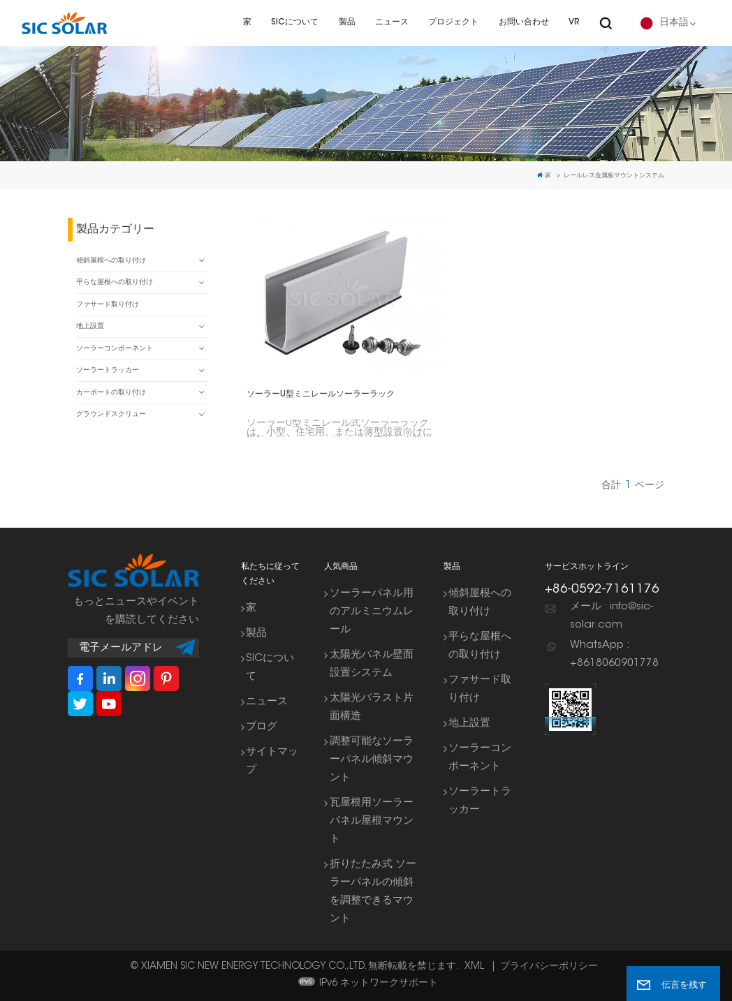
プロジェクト (453, 22)
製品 (347, 22)
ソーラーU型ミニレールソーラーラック (321, 394)
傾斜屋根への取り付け (111, 261)
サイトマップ (272, 761)
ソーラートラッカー (107, 370)
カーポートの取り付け (111, 393)
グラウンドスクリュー (111, 414)
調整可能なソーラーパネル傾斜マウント (371, 759)
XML (474, 967)
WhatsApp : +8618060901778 (614, 654)
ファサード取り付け (107, 305)
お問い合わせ (524, 22)
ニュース (392, 22)
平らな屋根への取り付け (114, 282)
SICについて (295, 22)
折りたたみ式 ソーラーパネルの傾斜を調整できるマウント (373, 891)
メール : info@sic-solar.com (611, 616)
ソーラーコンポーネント (114, 349)
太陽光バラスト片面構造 (371, 707)
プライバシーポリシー (549, 967)
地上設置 (90, 326)
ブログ (261, 727)
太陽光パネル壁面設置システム (371, 664)
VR (574, 22)
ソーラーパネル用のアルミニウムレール (371, 611)
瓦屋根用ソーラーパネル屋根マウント (371, 821)
